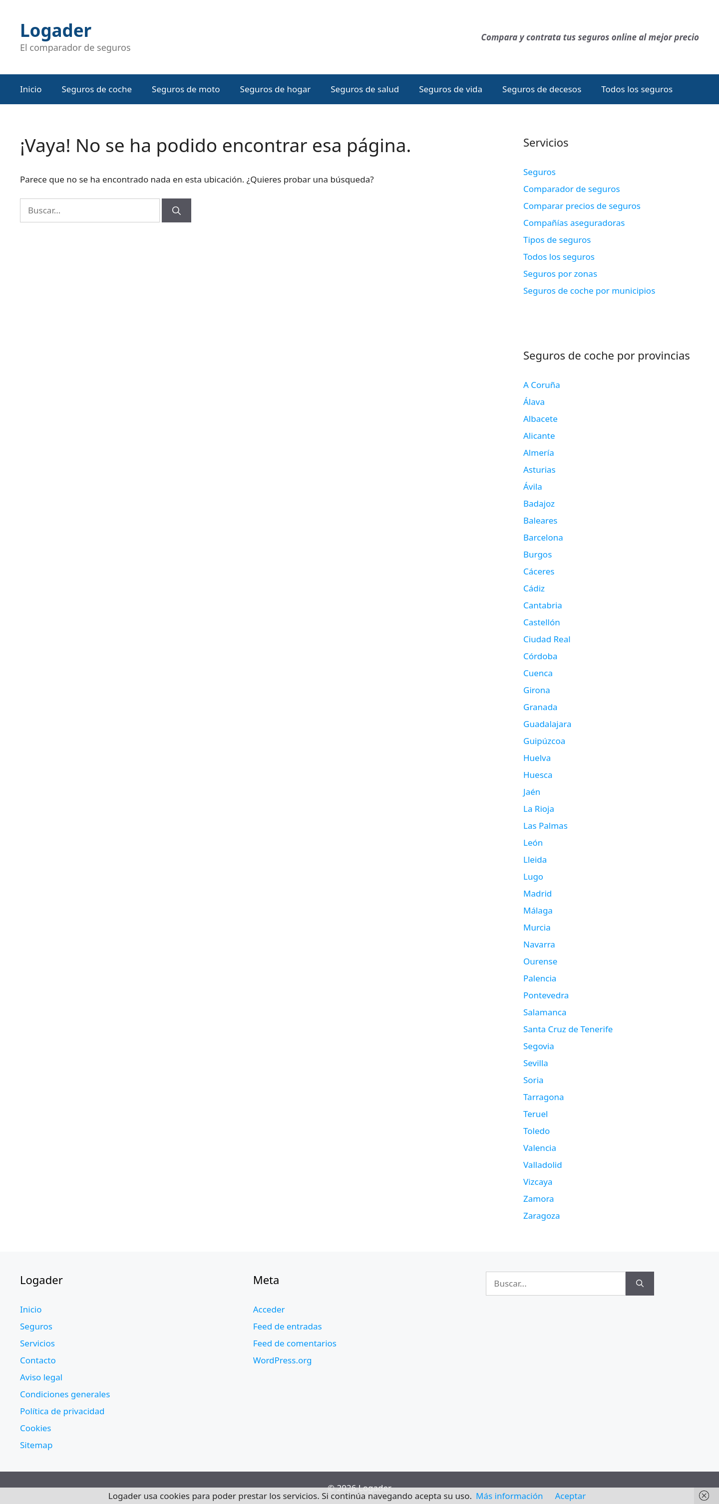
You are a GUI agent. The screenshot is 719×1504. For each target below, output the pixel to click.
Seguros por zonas (560, 273)
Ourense (540, 961)
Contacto (38, 1360)
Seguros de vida (450, 89)
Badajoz (539, 503)
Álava (534, 401)
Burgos (537, 554)
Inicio (31, 89)
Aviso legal (41, 1377)
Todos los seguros (637, 89)
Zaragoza (541, 1215)
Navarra (539, 944)
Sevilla (535, 1063)
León (533, 842)
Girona (536, 690)
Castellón (541, 622)
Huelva (537, 757)
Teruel (535, 1114)
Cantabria (542, 605)
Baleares (540, 520)
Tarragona (543, 1097)
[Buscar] (176, 210)
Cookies (35, 1428)
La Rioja (538, 808)
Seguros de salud (365, 89)
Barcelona (543, 537)
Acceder (269, 1309)
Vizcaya (537, 1181)
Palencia (539, 978)
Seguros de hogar (275, 89)
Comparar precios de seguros (582, 205)
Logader (55, 30)
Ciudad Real (547, 639)
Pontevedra (546, 995)
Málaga (538, 910)
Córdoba (540, 656)
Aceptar (570, 1496)
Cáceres (538, 571)
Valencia (539, 1147)
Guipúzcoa (544, 741)
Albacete (540, 418)
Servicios (37, 1343)
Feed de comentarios (295, 1343)
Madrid (537, 893)
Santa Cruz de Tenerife (568, 1029)
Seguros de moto (186, 89)
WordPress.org (282, 1360)
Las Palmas (545, 825)
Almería (538, 452)
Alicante (539, 435)
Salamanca (544, 1012)
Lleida (535, 859)
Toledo (536, 1130)
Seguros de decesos (541, 89)
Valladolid (542, 1164)
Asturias (539, 469)
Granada (540, 707)
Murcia (537, 927)
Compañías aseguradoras (574, 222)
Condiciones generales (65, 1394)
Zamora (538, 1198)
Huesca (538, 774)
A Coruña (541, 384)
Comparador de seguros (571, 188)
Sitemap (36, 1445)
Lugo (533, 876)
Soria (533, 1080)
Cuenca (538, 673)
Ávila (532, 486)
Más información (509, 1496)
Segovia (538, 1046)
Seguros (539, 172)
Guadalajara (547, 724)
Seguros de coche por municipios (589, 290)
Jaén (531, 791)
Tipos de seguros (557, 239)
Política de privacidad (62, 1411)
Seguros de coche (97, 89)
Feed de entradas (287, 1326)
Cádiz (534, 588)
